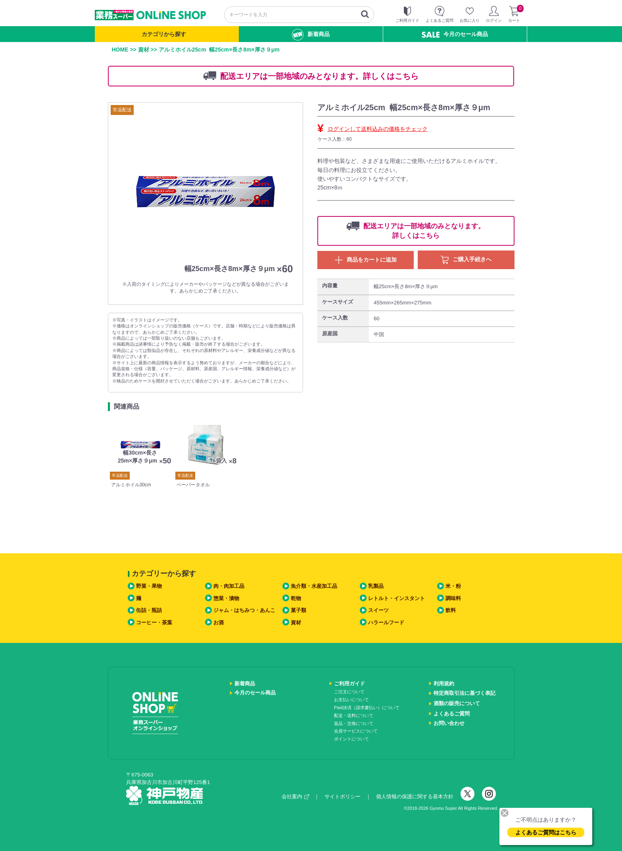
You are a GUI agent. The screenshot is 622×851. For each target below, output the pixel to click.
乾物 (296, 598)
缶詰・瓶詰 (149, 610)
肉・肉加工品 (228, 586)
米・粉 (453, 586)
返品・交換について (353, 723)
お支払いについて (351, 699)
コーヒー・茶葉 (154, 622)
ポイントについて (351, 738)
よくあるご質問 (452, 714)
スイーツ (378, 610)
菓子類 (298, 610)
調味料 (453, 598)
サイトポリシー (342, 796)
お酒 (218, 622)
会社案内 (295, 796)
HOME (120, 49)
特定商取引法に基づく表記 (464, 693)
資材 (143, 49)
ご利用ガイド (349, 684)
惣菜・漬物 (226, 598)
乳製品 (376, 586)
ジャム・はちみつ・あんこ (244, 610)
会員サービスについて (356, 731)
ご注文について (349, 691)
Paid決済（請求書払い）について (366, 707)
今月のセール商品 (455, 34)
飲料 (450, 610)
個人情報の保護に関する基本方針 (414, 796)
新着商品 (311, 34)
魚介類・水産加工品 (314, 586)
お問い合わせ (449, 723)
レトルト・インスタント (396, 598)
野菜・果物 (149, 586)
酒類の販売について (457, 703)
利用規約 (444, 684)
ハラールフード (386, 622)
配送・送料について (353, 715)
